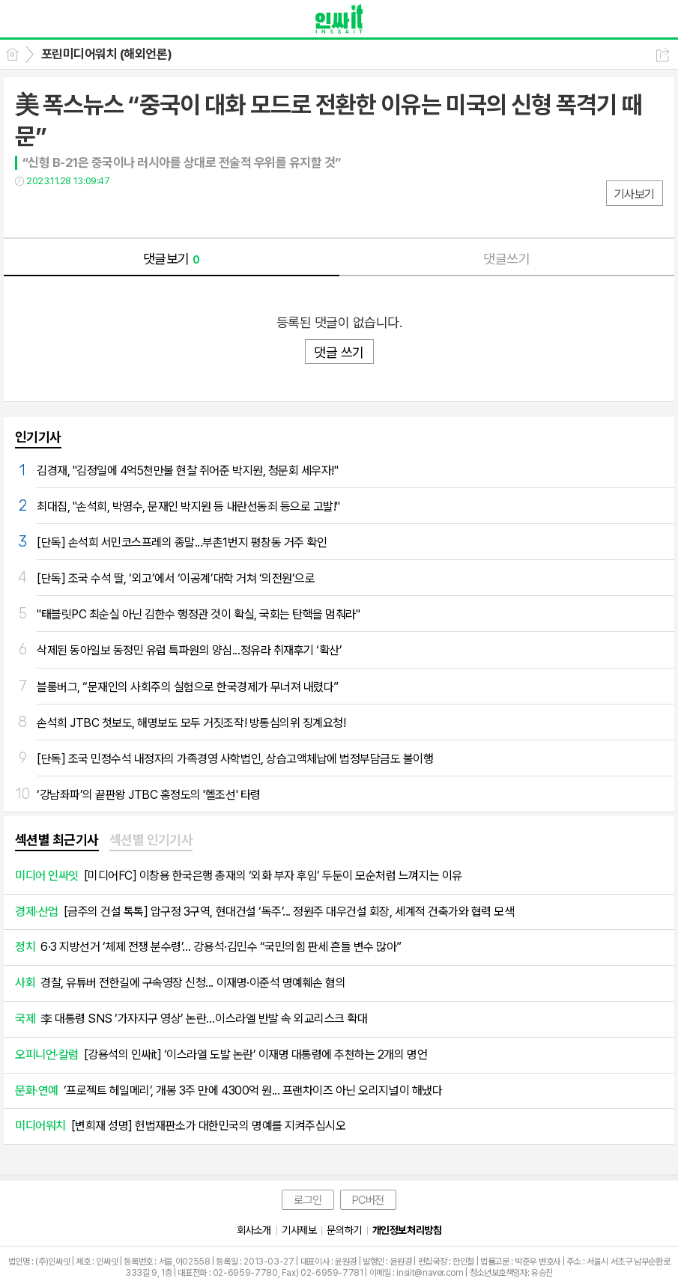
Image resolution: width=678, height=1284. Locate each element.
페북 (28, 211)
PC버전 (368, 1200)
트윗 (58, 211)
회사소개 (254, 1230)
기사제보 (299, 1230)
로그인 (308, 1200)
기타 (118, 211)
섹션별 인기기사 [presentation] (151, 840)
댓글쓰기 (506, 259)
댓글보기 (171, 259)
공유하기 (662, 55)
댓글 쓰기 (338, 352)
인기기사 (38, 437)
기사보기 (634, 194)
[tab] (57, 841)
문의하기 (344, 1230)
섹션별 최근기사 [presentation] (57, 840)
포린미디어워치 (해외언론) (106, 53)
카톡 (88, 211)
